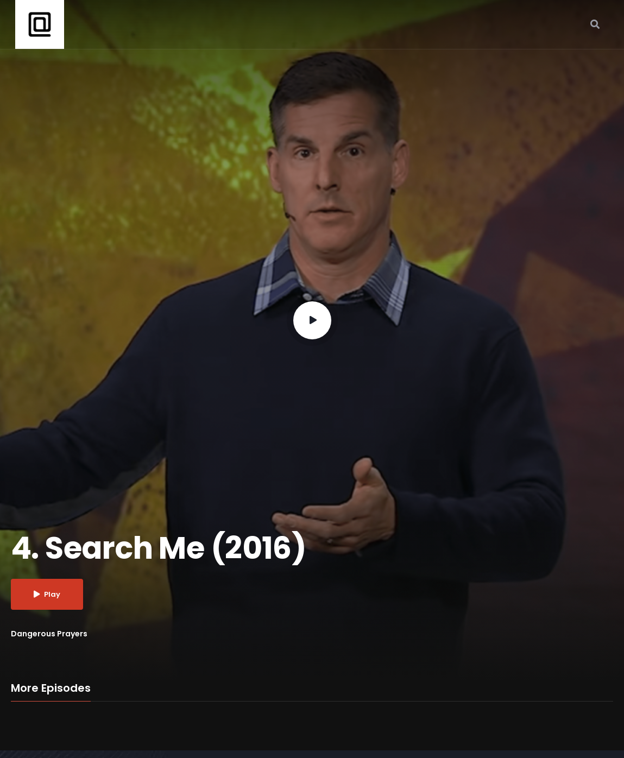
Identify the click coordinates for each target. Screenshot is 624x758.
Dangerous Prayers (49, 633)
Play (47, 594)
